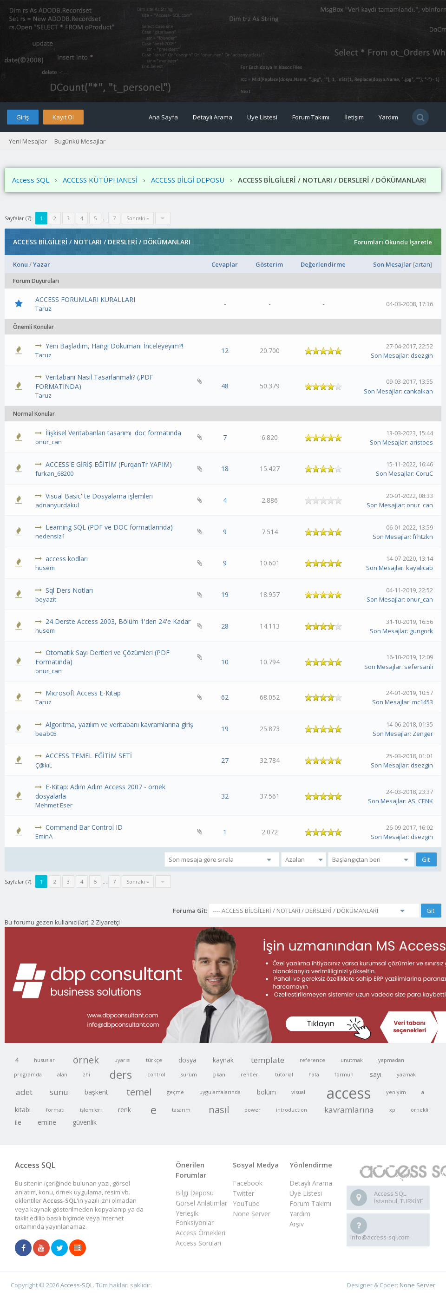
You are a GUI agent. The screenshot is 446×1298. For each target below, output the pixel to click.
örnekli (419, 1109)
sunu (59, 1092)
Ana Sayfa (163, 117)
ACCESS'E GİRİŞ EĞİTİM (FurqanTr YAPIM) (109, 464)
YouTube (246, 1203)
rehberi (250, 1074)
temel (138, 1092)
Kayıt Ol (63, 117)
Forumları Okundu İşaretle (393, 242)
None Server (251, 1213)
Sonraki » (137, 218)
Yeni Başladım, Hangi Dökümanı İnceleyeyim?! (114, 345)
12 (225, 350)
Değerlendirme (323, 264)
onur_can (48, 442)
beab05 (46, 733)
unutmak (352, 1059)
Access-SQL (76, 1285)
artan (422, 264)
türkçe (154, 1059)
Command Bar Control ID (84, 827)
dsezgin (422, 355)
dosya (187, 1059)
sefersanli (418, 666)
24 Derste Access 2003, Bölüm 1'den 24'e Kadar (118, 621)
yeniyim (396, 1091)
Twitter (243, 1193)
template (267, 1060)
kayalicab (419, 568)
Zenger (423, 733)
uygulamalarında (220, 1091)
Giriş (22, 117)
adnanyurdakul (57, 505)
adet (24, 1092)
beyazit (45, 599)
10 (225, 661)
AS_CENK (420, 801)
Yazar (41, 264)
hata (313, 1074)
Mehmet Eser (53, 805)
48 (225, 385)
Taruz (43, 308)
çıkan (218, 1074)
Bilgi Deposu (195, 1192)
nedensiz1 (50, 536)
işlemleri (91, 1109)
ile (18, 1122)
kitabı (23, 1109)
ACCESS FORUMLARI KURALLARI (85, 299)
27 (225, 760)
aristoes (421, 442)
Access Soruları (198, 1243)
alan (62, 1074)
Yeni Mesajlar (28, 141)
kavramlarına (349, 1109)
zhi (86, 1074)
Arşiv (296, 1223)
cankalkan (418, 391)
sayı (375, 1074)
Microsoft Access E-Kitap (83, 692)
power (252, 1109)
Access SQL (30, 179)
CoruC (424, 473)
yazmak (406, 1074)
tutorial (284, 1074)
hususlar (44, 1059)
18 (225, 468)
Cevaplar (224, 264)
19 (225, 594)
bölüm (266, 1092)
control (156, 1074)
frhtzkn (423, 536)
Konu (20, 264)
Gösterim (269, 264)
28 (225, 626)
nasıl (219, 1109)
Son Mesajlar (392, 264)
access (349, 1092)
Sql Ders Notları (69, 590)
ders (121, 1074)
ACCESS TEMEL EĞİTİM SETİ (89, 755)
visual (298, 1091)
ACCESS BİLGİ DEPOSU (187, 179)
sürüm (189, 1074)
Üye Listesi (262, 117)
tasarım (181, 1109)
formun (344, 1074)
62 (225, 697)
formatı (55, 1109)
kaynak (223, 1059)
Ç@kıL (43, 765)
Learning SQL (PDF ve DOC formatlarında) (109, 527)
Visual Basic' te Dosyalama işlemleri (99, 496)
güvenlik (84, 1122)
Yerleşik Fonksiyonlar (195, 1218)
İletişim (354, 117)
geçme (175, 1091)
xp (392, 1109)
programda (28, 1074)
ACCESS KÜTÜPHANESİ (100, 179)
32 (225, 796)
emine (47, 1122)
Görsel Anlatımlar (201, 1203)
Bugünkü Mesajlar (79, 141)
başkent (96, 1092)
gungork (421, 631)
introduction (291, 1109)
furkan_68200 (54, 473)
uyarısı (122, 1059)
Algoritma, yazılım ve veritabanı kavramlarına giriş (119, 724)
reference (312, 1059)
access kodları (67, 558)
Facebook (247, 1183)
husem (45, 568)
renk (124, 1109)
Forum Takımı (310, 117)
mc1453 (422, 702)
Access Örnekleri (200, 1232)
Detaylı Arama (212, 117)
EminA (43, 836)
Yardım (388, 117)
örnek (86, 1060)
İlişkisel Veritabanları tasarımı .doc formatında (113, 432)
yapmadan (391, 1059)
